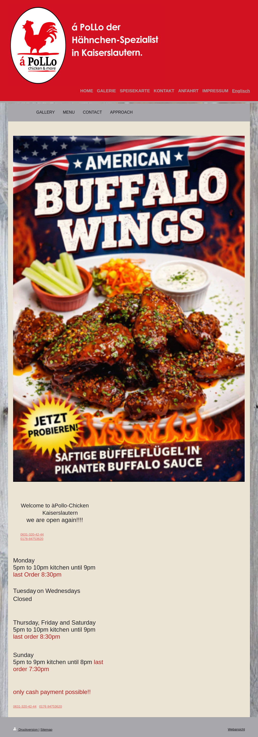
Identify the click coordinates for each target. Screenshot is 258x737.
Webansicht (236, 729)
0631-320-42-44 (32, 534)
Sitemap (46, 729)
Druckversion (26, 729)
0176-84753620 (31, 539)
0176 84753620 (50, 706)
